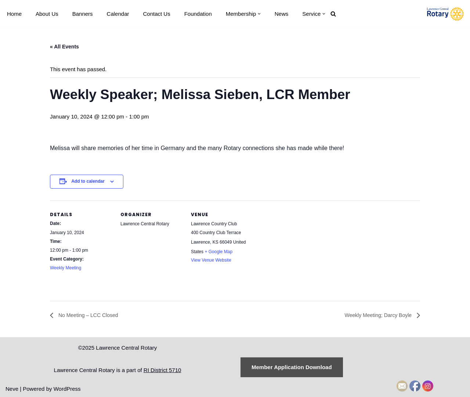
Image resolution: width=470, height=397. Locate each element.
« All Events (64, 47)
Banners (82, 14)
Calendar (118, 14)
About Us (47, 14)
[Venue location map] (300, 250)
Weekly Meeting (65, 267)
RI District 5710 (162, 370)
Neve (12, 389)
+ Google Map (218, 251)
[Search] (333, 14)
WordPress (67, 389)
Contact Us (156, 14)
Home (14, 14)
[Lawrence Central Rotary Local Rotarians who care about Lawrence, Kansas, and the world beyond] (445, 14)
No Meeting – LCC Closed (87, 315)
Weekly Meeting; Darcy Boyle (379, 315)
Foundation (198, 14)
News (282, 14)
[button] (259, 13)
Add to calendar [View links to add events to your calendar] (88, 181)
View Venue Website (211, 260)
